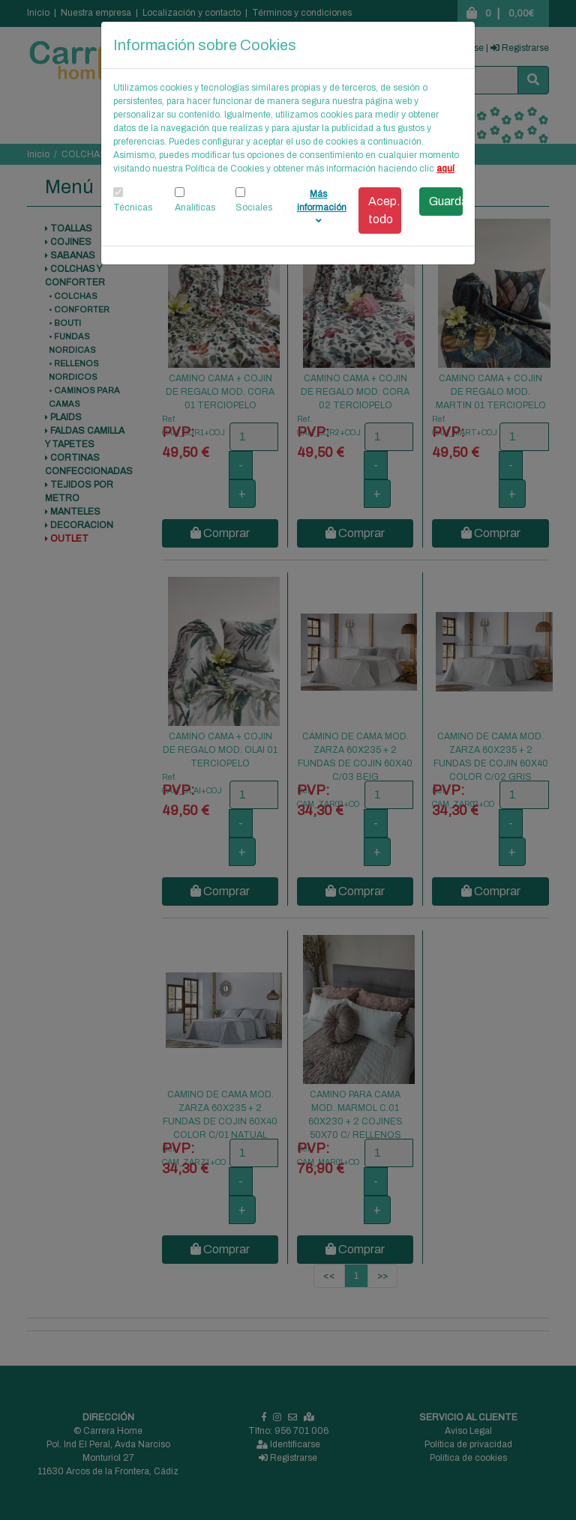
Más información (321, 207)
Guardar (446, 201)
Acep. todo (384, 210)
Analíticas (195, 207)
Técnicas (132, 207)
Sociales (254, 207)
